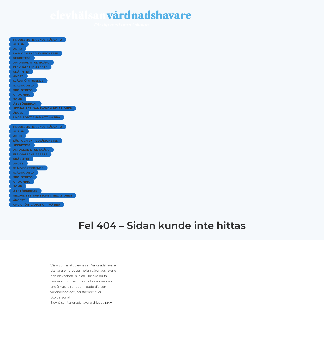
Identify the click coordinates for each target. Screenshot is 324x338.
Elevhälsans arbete (30, 67)
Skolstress (23, 90)
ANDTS (18, 76)
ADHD (17, 48)
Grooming (21, 94)
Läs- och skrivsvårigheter (35, 53)
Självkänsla (23, 85)
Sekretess (22, 58)
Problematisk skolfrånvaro (37, 39)
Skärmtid (21, 71)
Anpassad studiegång (31, 62)
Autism (19, 44)
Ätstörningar (25, 103)
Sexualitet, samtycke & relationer (42, 108)
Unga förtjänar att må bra (36, 117)
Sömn (17, 99)
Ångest (19, 112)
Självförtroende (28, 80)
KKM (108, 302)
